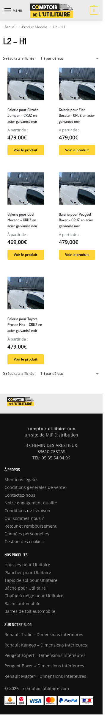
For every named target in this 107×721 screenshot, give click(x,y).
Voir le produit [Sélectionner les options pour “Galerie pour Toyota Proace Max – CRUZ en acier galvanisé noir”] (25, 359)
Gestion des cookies (24, 541)
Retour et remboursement (30, 526)
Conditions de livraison (27, 510)
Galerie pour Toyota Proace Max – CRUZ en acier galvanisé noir (24, 324)
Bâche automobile (22, 603)
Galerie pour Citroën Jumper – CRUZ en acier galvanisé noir (23, 115)
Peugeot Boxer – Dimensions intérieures (44, 666)
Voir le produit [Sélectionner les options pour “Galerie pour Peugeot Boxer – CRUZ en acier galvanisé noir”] (77, 254)
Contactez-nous (19, 495)
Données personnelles (26, 534)
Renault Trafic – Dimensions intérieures (43, 634)
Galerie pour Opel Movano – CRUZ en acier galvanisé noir (22, 220)
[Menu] (13, 10)
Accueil (10, 26)
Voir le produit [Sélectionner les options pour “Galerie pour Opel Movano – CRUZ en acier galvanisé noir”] (25, 254)
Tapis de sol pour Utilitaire (30, 580)
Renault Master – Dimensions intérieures (45, 676)
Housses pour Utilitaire (27, 565)
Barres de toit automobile (29, 611)
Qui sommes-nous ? (24, 518)
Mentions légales (21, 479)
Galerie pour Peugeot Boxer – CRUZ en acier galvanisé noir (76, 220)
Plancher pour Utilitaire (27, 572)
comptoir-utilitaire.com (46, 688)
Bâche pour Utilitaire (25, 588)
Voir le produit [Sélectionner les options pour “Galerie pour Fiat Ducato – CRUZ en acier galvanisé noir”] (77, 150)
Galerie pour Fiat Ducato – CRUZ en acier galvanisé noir (77, 115)
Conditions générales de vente (34, 487)
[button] (93, 10)
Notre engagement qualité (30, 503)
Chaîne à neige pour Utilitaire (33, 596)
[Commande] (70, 58)
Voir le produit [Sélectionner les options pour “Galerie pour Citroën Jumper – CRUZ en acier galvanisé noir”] (25, 150)
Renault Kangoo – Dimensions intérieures (45, 645)
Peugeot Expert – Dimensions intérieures (45, 655)
